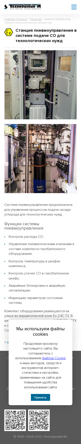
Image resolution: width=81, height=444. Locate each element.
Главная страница (15, 19)
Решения (36, 19)
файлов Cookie (54, 358)
